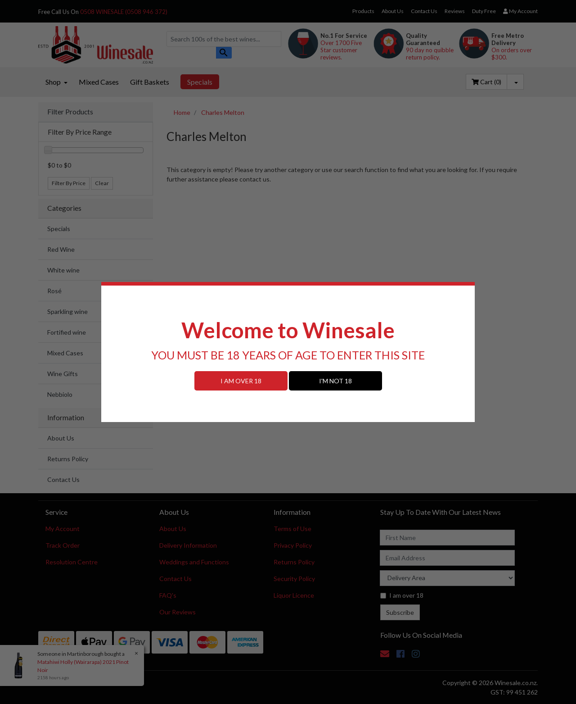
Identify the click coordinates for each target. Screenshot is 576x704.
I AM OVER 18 (240, 381)
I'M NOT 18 (335, 381)
